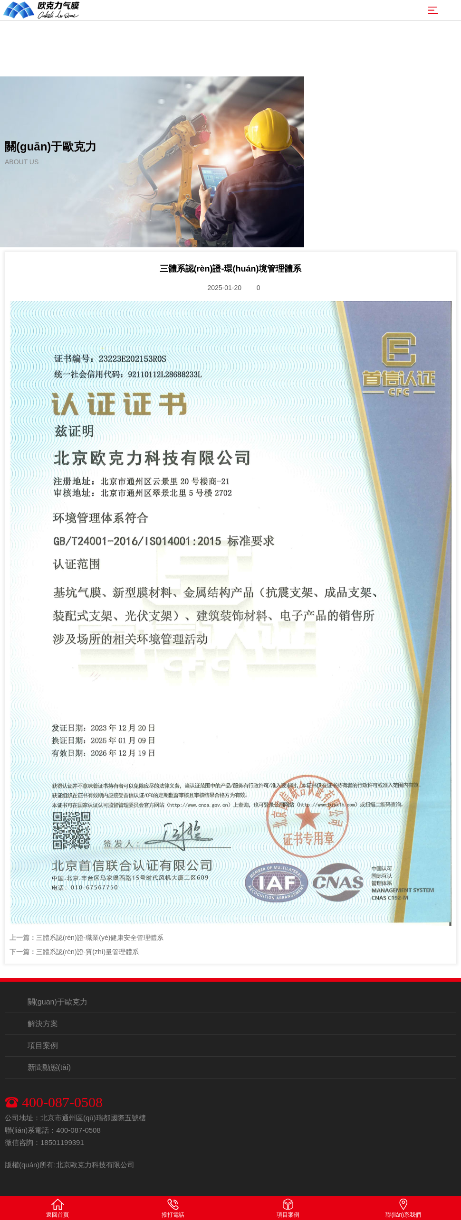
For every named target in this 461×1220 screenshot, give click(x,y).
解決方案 (43, 1024)
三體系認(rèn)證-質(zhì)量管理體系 (87, 952)
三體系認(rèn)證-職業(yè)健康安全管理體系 (99, 937)
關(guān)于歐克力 (57, 1002)
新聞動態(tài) (49, 1067)
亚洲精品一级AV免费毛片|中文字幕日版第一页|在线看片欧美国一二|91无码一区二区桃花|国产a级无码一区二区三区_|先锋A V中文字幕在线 (230, 28)
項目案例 (43, 1046)
